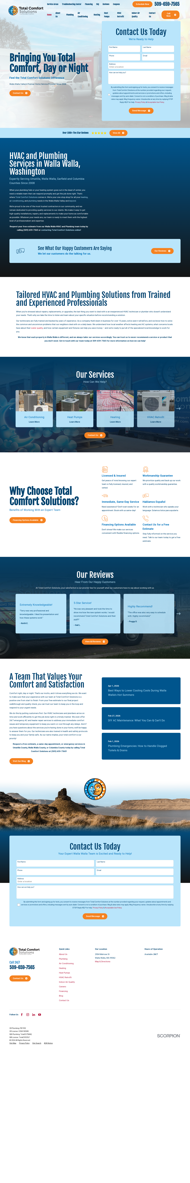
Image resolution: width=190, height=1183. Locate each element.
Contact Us (20, 93)
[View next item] (178, 409)
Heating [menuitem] (97, 14)
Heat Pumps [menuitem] (106, 15)
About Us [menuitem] (57, 15)
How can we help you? (117, 73)
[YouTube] (39, 1014)
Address (112, 64)
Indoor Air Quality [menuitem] (136, 15)
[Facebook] (21, 1014)
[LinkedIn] (33, 1014)
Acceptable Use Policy (155, 102)
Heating (62, 968)
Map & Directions (102, 961)
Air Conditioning (66, 963)
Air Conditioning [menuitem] (83, 15)
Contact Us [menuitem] (152, 15)
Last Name (147, 47)
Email (145, 56)
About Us (63, 954)
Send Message (141, 110)
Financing (89, 4)
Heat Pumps (64, 973)
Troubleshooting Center (71, 4)
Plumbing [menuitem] (70, 14)
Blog (61, 996)
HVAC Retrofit (65, 977)
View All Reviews (95, 641)
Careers (62, 986)
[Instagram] (27, 1014)
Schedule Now (142, 4)
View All (118, 133)
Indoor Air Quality (67, 982)
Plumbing (63, 959)
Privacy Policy (140, 102)
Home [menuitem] (49, 14)
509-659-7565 (166, 4)
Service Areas (52, 4)
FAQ (97, 4)
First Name (113, 47)
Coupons (116, 4)
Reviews (106, 4)
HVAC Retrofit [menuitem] (120, 15)
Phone (111, 56)
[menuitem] (12, 1043)
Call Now (171, 14)
